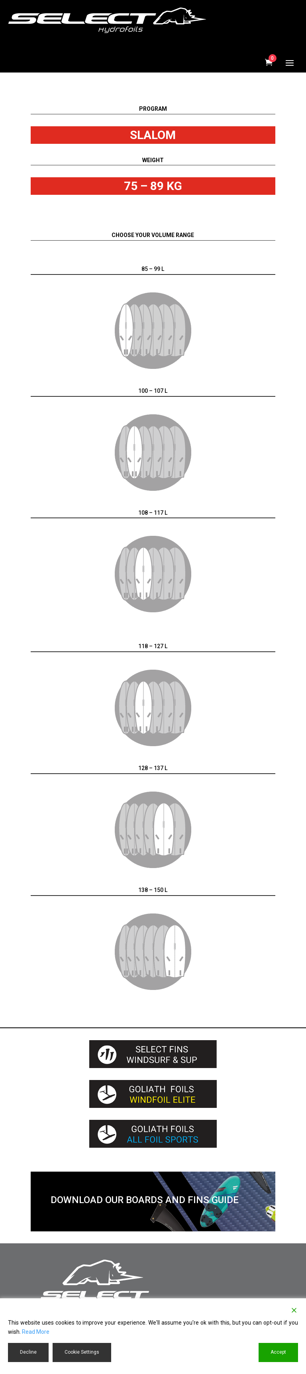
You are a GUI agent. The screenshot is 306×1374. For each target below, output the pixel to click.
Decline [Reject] (28, 1352)
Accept (278, 1352)
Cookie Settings (82, 1352)
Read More (35, 1332)
